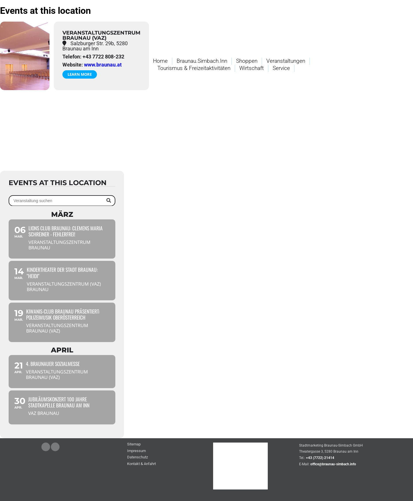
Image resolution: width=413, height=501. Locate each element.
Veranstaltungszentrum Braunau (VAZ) (101, 35)
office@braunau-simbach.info (333, 464)
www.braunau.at (103, 65)
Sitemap (134, 444)
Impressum (136, 451)
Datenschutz (137, 457)
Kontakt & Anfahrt (141, 464)
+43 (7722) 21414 (320, 458)
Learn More (80, 74)
